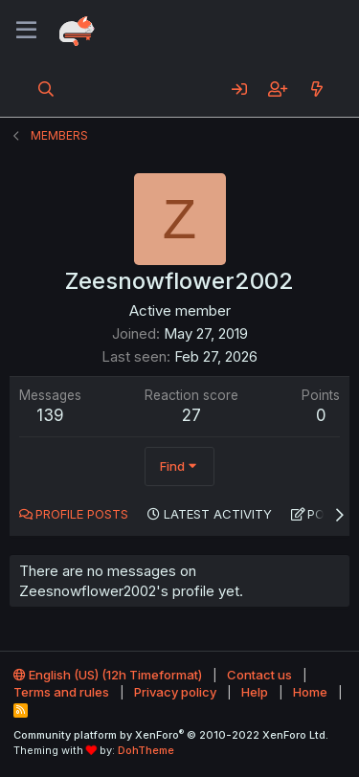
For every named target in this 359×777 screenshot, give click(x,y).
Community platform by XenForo (170, 735)
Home (310, 691)
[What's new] (316, 89)
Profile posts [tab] (81, 514)
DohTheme (146, 750)
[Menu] (26, 30)
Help (254, 691)
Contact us (259, 674)
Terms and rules (61, 691)
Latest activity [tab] (218, 514)
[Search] (46, 89)
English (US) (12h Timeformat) (107, 674)
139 (50, 415)
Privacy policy (175, 691)
